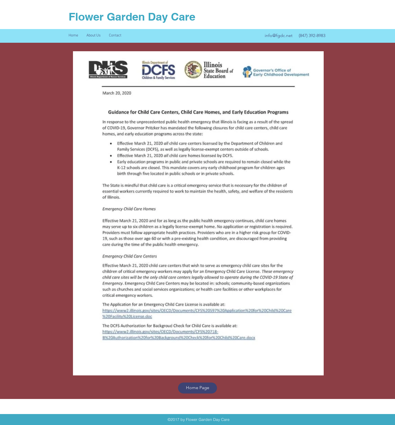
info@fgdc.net (278, 35)
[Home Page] (197, 388)
